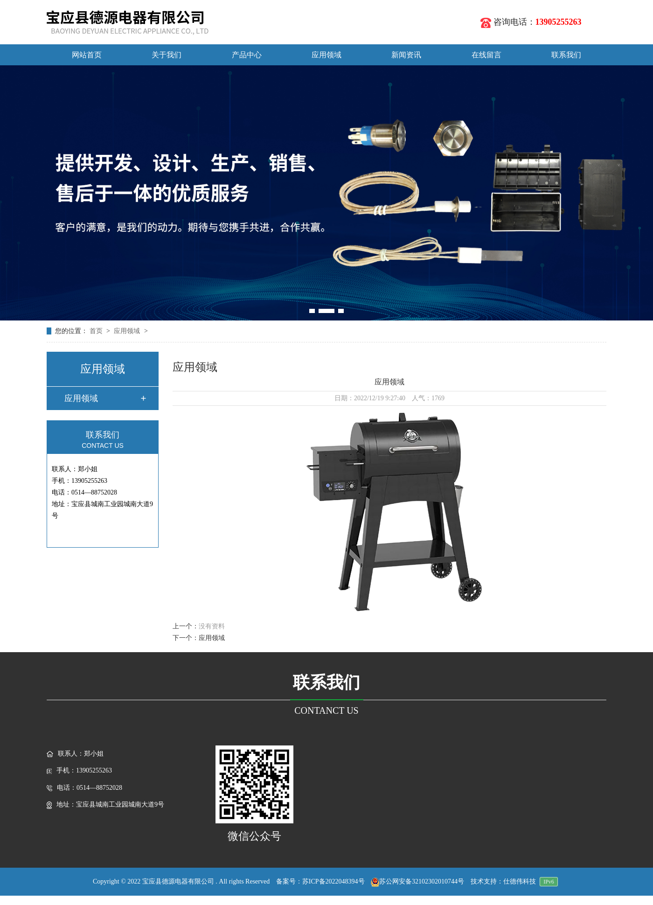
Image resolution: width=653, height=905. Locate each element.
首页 (97, 330)
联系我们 (566, 55)
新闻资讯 (406, 55)
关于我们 (166, 55)
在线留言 (486, 55)
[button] (312, 311)
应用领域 (326, 55)
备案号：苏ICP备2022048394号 (320, 881)
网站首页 (87, 55)
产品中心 (247, 55)
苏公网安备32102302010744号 (417, 881)
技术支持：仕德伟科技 (503, 881)
